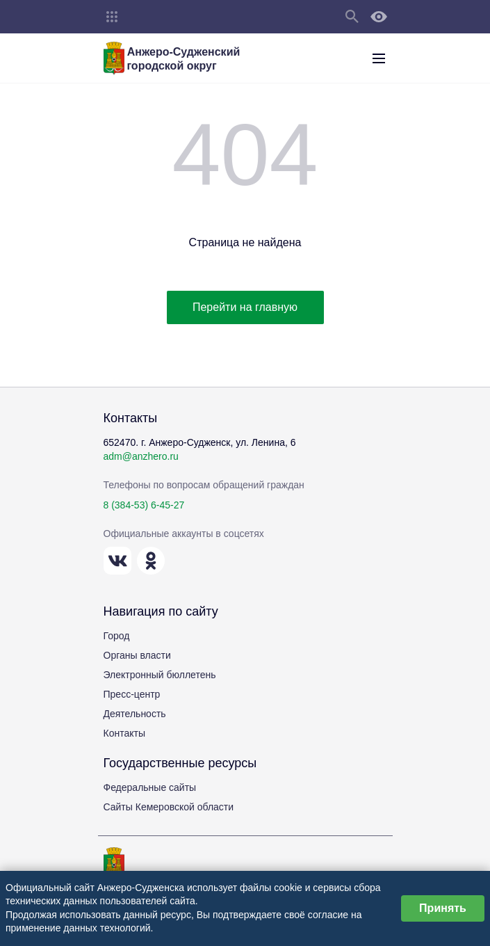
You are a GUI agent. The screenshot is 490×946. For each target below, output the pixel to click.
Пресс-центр (132, 694)
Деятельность (135, 713)
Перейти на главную (245, 307)
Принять (442, 908)
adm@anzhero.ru (141, 456)
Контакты (124, 733)
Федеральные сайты (150, 787)
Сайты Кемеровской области (169, 806)
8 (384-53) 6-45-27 (144, 505)
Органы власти (137, 655)
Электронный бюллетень (160, 674)
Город (117, 635)
